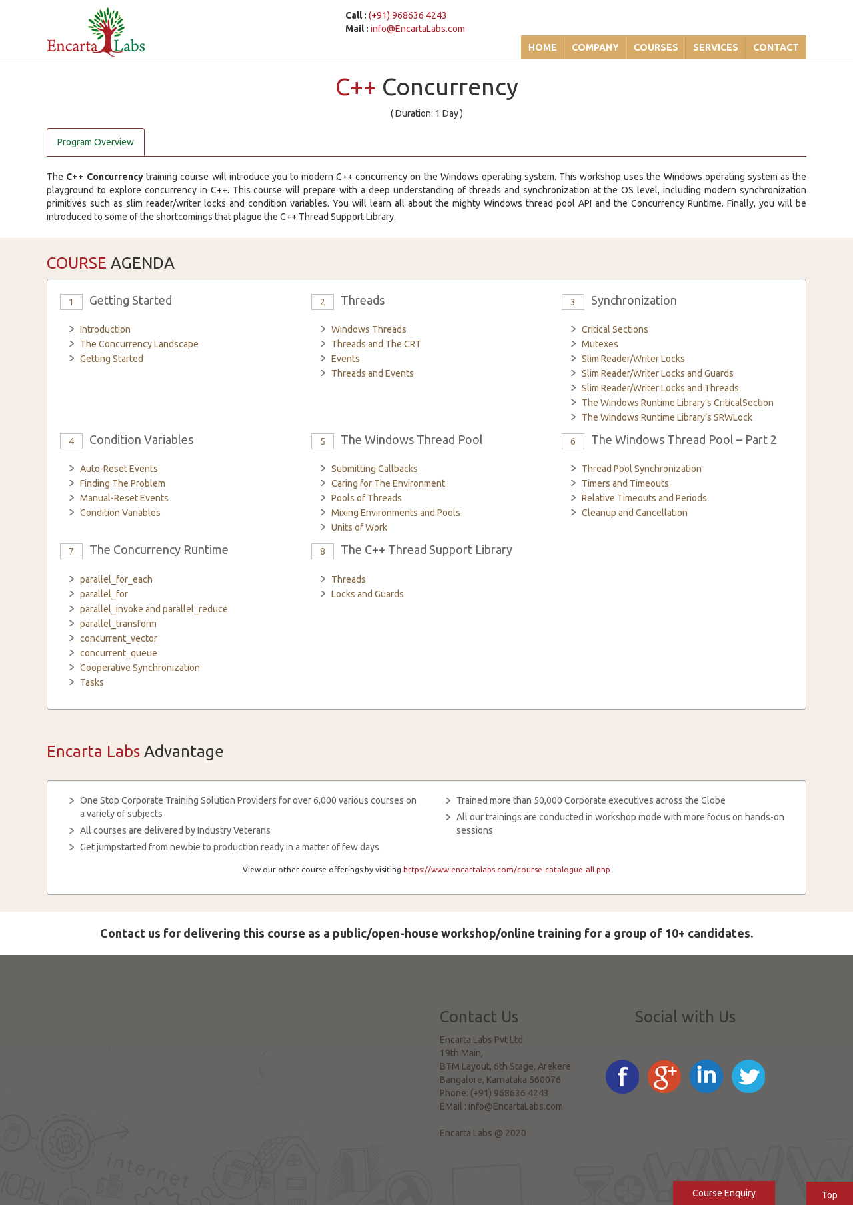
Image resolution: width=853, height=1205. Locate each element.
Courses (656, 47)
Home (542, 47)
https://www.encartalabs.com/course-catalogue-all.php (506, 869)
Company (595, 47)
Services (715, 47)
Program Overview (95, 142)
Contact (776, 47)
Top (830, 1195)
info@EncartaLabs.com (418, 28)
